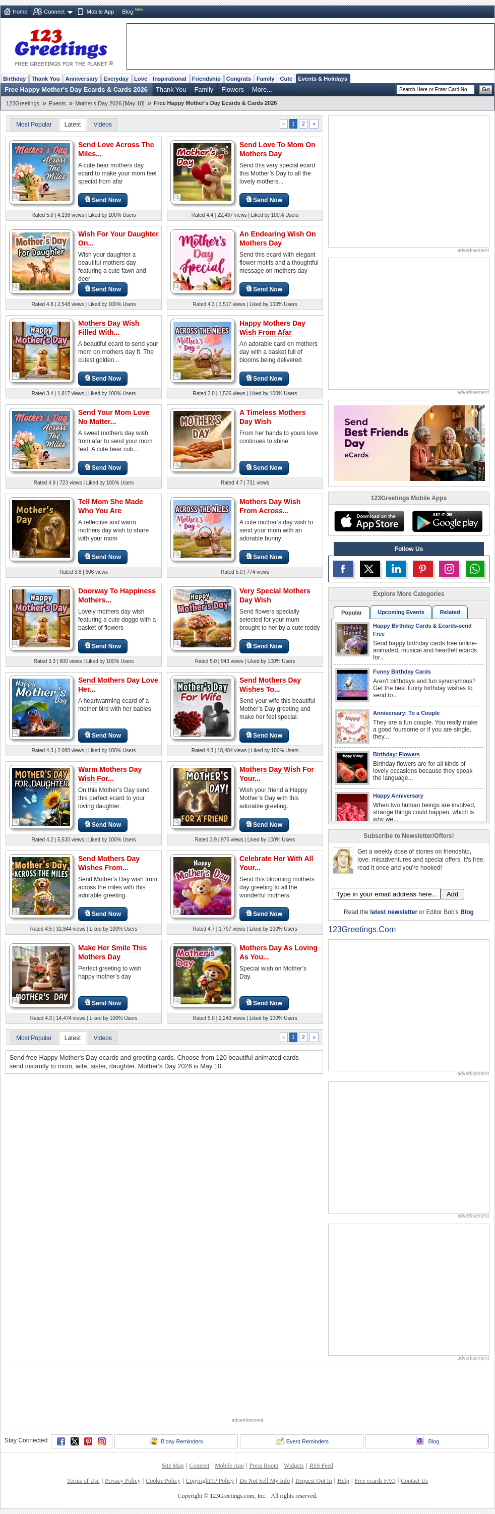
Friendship (206, 79)
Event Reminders (302, 1441)
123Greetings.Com (362, 929)
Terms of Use (83, 1480)
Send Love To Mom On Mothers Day (277, 149)
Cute (286, 79)
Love (140, 79)
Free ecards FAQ (374, 1480)
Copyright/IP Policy (209, 1480)
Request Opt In (313, 1480)
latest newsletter (393, 912)
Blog (127, 12)
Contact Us (414, 1480)
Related (450, 612)
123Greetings (22, 103)
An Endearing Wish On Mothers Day (277, 238)
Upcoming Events (401, 612)
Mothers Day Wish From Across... (269, 506)
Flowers (232, 89)
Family (265, 79)
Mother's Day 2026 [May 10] (109, 103)
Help (343, 1480)
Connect (54, 12)
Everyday (116, 79)
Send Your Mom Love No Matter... (114, 417)
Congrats (238, 79)
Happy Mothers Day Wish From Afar (272, 327)
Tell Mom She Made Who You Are (110, 506)
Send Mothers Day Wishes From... (109, 863)
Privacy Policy (122, 1480)
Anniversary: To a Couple (406, 713)
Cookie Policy (163, 1480)
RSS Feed (321, 1465)
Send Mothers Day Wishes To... (270, 684)
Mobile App (100, 12)
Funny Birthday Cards (402, 672)
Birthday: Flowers (396, 754)
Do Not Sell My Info (264, 1480)
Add (452, 894)
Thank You (45, 79)
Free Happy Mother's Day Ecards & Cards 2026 (76, 89)
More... (262, 89)
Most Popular (34, 124)
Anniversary (82, 79)
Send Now (103, 200)
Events (57, 103)
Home (20, 12)
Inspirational (170, 79)
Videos (102, 124)
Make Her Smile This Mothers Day (112, 952)
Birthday (14, 79)
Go (486, 89)
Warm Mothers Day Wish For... (110, 773)
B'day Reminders (176, 1441)
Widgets (294, 1465)
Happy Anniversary (398, 796)
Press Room (264, 1465)
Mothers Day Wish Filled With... (108, 327)
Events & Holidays (322, 79)
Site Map (173, 1465)
